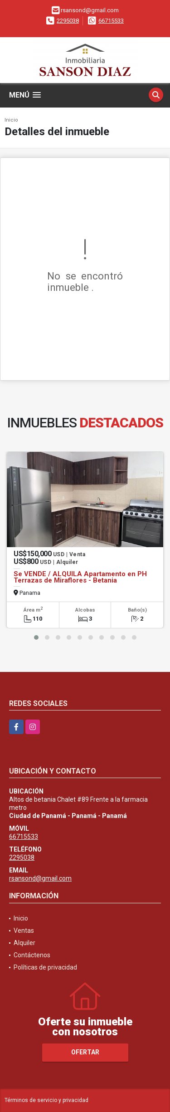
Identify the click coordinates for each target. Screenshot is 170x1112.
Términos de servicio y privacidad (46, 1100)
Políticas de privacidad (45, 967)
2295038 (68, 20)
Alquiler (24, 942)
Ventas (24, 930)
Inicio (11, 120)
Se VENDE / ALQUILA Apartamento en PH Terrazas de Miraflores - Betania (80, 577)
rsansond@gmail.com (40, 878)
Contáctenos (32, 955)
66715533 (111, 20)
